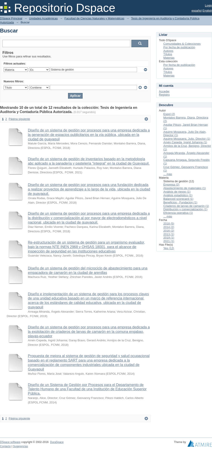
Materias (169, 57)
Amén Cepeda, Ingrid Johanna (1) (185, 142)
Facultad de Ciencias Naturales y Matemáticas (94, 18)
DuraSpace (56, 442)
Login (208, 5)
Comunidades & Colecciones (182, 43)
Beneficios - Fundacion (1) (180, 202)
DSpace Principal (11, 18)
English (207, 10)
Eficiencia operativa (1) (178, 212)
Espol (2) (169, 114)
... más (167, 174)
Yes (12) (168, 248)
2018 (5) (168, 223)
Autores (168, 51)
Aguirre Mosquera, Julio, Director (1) (186, 138)
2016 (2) (168, 230)
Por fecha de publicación (179, 47)
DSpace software (10, 442)
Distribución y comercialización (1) (185, 209)
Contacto (5, 446)
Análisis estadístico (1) (177, 195)
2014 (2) (168, 227)
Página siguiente (19, 119)
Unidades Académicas (43, 18)
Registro (164, 94)
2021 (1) (168, 241)
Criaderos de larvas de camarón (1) (186, 206)
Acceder (164, 91)
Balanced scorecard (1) (178, 198)
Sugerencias (20, 446)
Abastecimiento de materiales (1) (184, 188)
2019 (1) (168, 237)
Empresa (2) (171, 184)
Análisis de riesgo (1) (176, 191)
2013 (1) (168, 234)
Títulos (167, 54)
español (196, 10)
